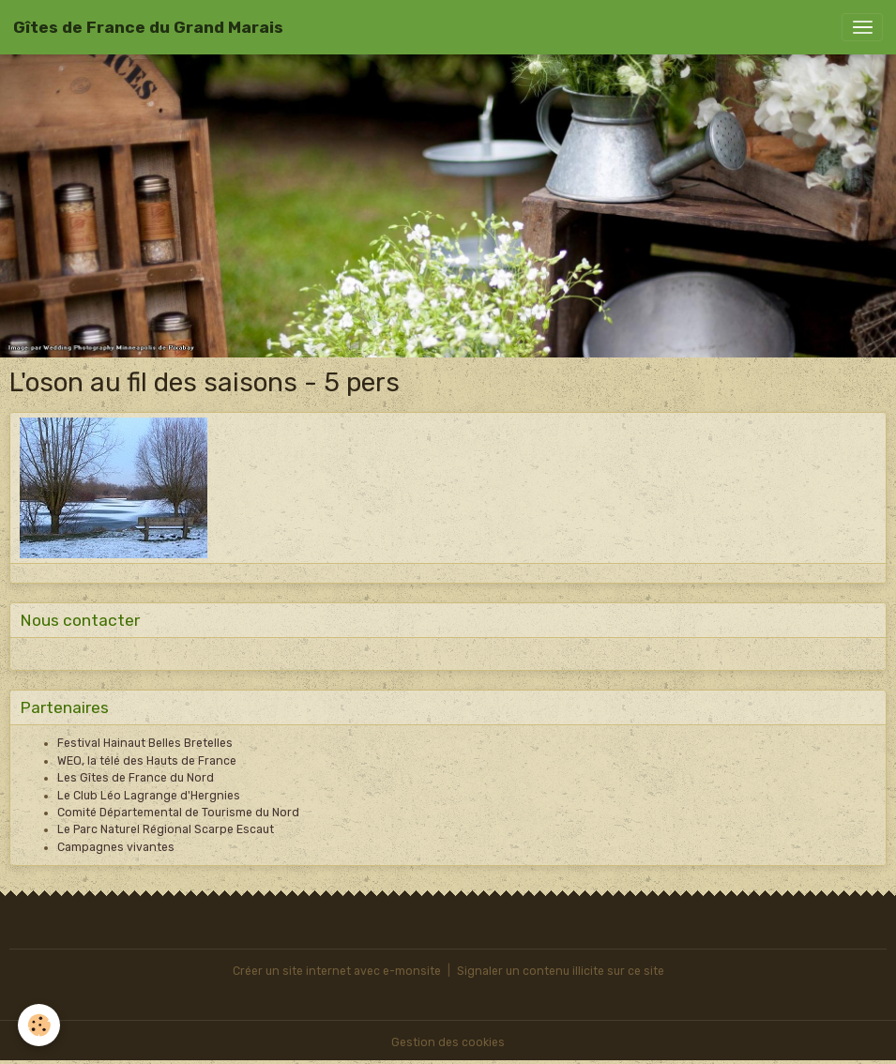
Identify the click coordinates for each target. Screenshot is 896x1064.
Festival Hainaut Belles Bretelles (145, 743)
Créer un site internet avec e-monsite (337, 971)
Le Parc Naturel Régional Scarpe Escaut (165, 829)
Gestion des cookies (448, 1042)
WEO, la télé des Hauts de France (146, 761)
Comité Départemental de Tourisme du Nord (178, 812)
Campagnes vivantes (116, 847)
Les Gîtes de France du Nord (135, 777)
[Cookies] (40, 1025)
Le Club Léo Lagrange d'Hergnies (148, 795)
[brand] (148, 27)
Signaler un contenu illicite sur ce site (560, 971)
